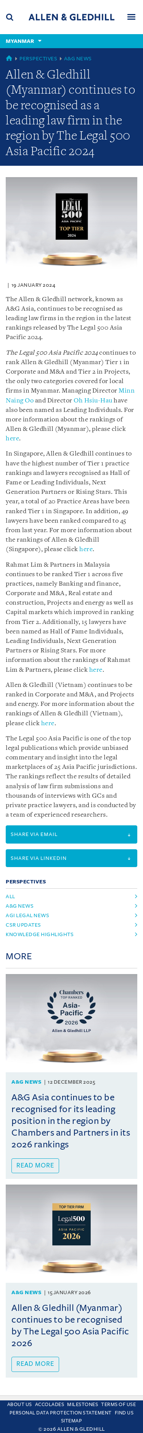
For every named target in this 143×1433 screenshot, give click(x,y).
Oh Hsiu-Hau (93, 401)
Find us (124, 1413)
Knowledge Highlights (40, 934)
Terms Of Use (118, 1404)
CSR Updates (23, 925)
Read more (35, 1165)
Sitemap (71, 1421)
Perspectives (38, 58)
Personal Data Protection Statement (61, 1413)
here (12, 438)
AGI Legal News (27, 915)
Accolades (49, 1404)
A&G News (78, 58)
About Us (19, 1404)
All (10, 896)
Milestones (82, 1404)
